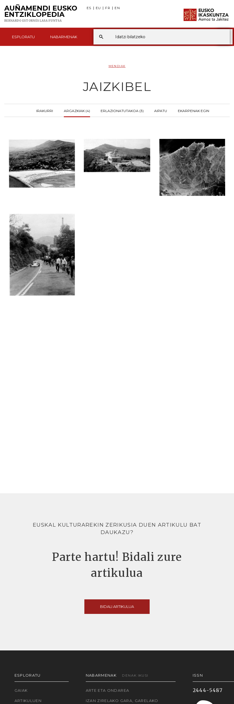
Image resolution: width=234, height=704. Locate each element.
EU (98, 8)
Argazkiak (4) (77, 110)
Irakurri (44, 110)
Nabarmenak (63, 37)
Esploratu (23, 37)
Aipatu (160, 110)
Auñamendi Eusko (40, 14)
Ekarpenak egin (193, 110)
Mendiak (117, 66)
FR (107, 8)
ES (89, 8)
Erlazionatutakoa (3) (122, 110)
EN (117, 8)
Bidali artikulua (117, 606)
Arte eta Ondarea (107, 690)
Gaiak (21, 690)
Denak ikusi (135, 675)
